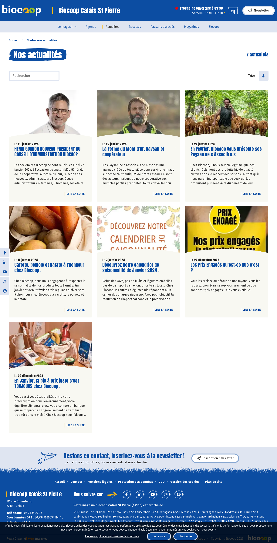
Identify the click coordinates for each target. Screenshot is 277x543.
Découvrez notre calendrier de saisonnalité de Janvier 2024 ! (130, 267)
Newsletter (258, 10)
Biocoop (214, 26)
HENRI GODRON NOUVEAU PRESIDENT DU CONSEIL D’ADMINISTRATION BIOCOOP (47, 151)
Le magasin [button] (65, 26)
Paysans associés (162, 26)
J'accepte (185, 536)
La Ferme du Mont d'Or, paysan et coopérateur (133, 151)
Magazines (191, 26)
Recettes (135, 26)
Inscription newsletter (215, 458)
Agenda (91, 26)
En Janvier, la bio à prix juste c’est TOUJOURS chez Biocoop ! (46, 383)
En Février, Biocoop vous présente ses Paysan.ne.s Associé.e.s (226, 151)
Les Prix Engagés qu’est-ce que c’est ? (225, 267)
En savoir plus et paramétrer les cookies (112, 536)
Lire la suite (76, 194)
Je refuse (159, 536)
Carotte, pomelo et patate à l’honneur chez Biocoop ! (49, 267)
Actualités (112, 26)
